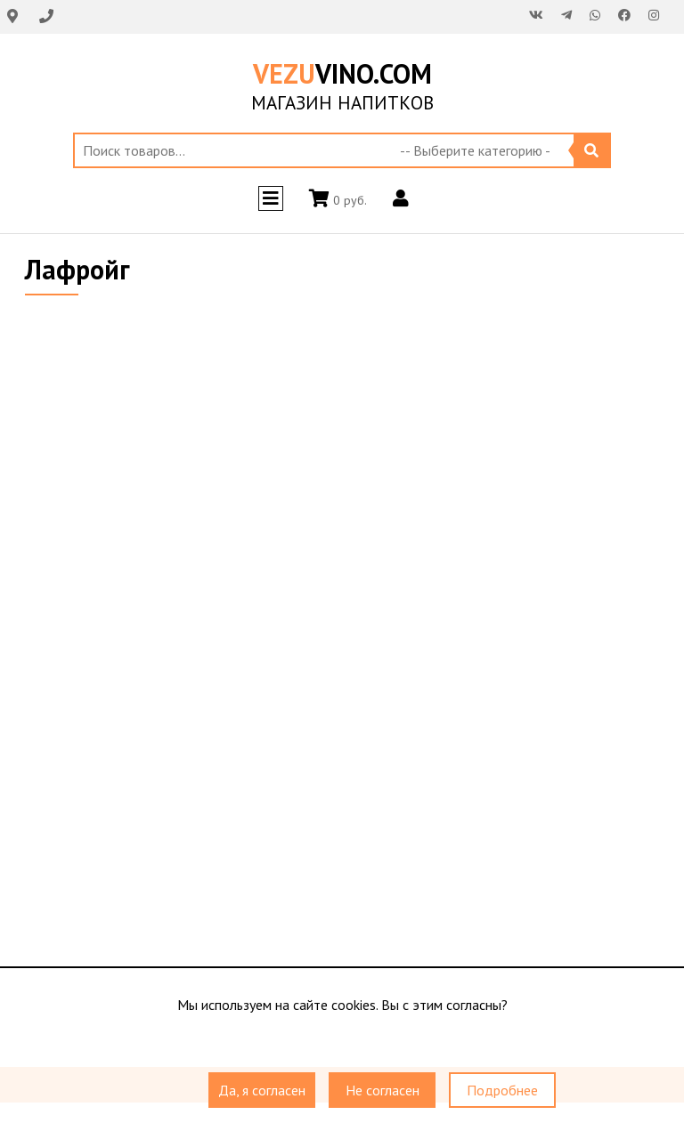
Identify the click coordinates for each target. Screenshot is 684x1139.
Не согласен (382, 1090)
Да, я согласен (261, 1090)
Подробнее (502, 1090)
